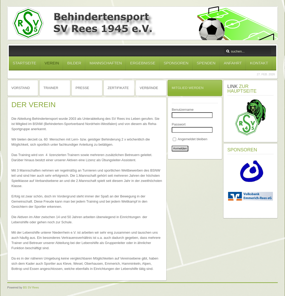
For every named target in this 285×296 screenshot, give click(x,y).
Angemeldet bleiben (190, 139)
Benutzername (183, 110)
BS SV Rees (31, 287)
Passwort (178, 124)
